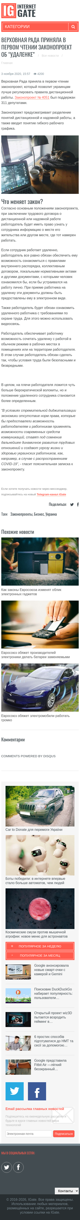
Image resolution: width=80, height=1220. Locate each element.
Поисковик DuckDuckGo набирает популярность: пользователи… (53, 993)
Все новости (51, 55)
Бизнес (39, 514)
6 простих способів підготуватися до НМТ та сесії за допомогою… (53, 1041)
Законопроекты (21, 514)
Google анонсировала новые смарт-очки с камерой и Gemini (51, 970)
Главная (7, 63)
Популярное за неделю (40, 946)
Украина (51, 514)
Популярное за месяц (40, 955)
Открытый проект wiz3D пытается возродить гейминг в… (53, 1017)
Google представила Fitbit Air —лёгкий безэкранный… (50, 1065)
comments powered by (28, 756)
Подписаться (64, 1133)
